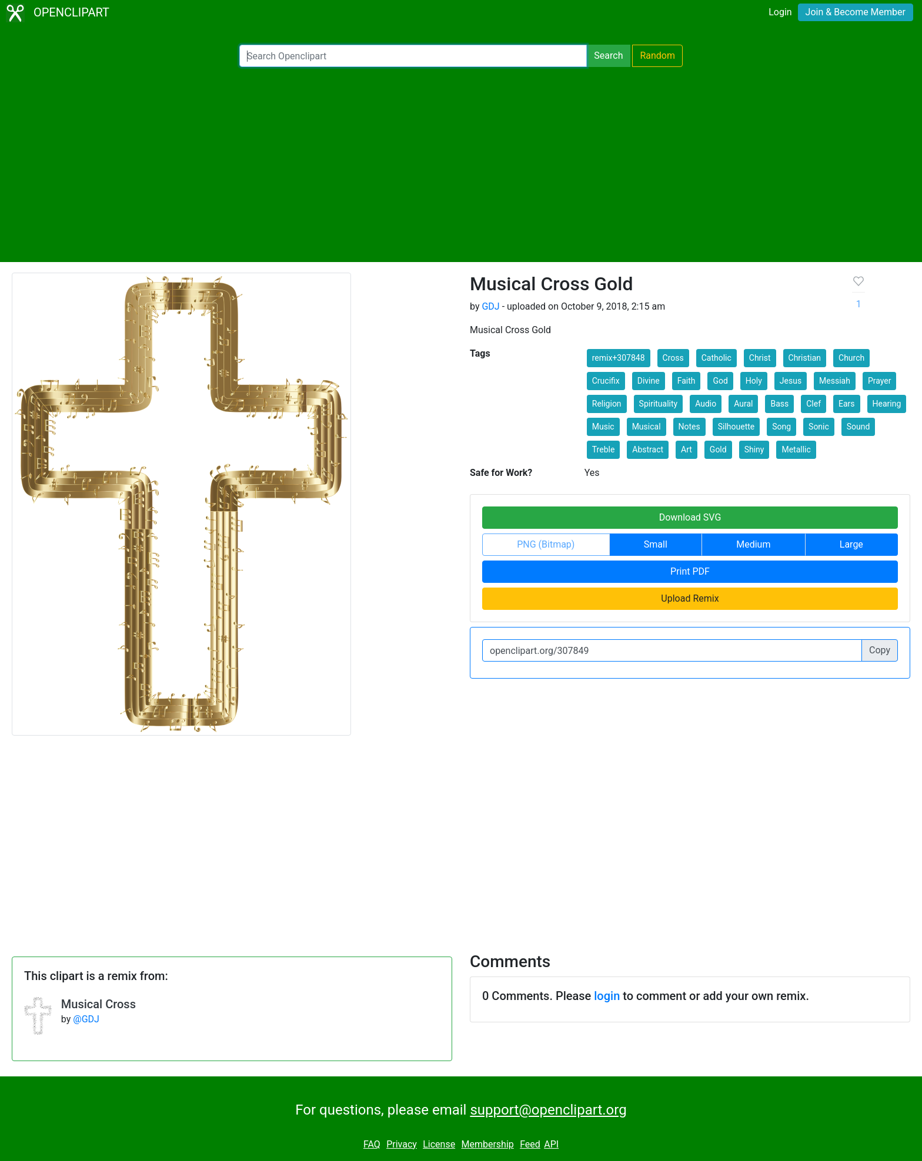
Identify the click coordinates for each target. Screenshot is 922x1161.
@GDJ (86, 1019)
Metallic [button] (795, 449)
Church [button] (851, 358)
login (607, 996)
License (439, 1144)
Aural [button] (743, 403)
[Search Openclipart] (413, 56)
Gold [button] (718, 449)
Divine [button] (648, 380)
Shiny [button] (754, 449)
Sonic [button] (819, 426)
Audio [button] (705, 403)
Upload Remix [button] (690, 598)
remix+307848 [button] (618, 358)
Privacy (401, 1144)
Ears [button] (847, 403)
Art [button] (686, 449)
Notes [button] (689, 426)
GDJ (490, 306)
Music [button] (603, 426)
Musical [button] (646, 426)
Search (608, 55)
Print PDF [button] (690, 571)
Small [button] (655, 544)
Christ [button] (760, 358)
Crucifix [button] (606, 380)
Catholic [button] (716, 358)
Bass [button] (779, 403)
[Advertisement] (461, 164)
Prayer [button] (879, 380)
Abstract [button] (647, 449)
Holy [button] (754, 380)
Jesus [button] (790, 380)
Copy (879, 650)
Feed (530, 1144)
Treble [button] (603, 449)
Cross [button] (673, 358)
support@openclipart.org (548, 1110)
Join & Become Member (856, 12)
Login (780, 12)
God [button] (720, 380)
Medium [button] (753, 544)
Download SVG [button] (690, 517)
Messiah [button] (834, 380)
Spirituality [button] (658, 403)
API (551, 1144)
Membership (487, 1144)
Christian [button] (805, 358)
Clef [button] (813, 403)
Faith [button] (686, 380)
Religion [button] (607, 403)
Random (657, 55)
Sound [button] (858, 426)
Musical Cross (98, 1004)
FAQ (371, 1144)
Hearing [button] (887, 403)
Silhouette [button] (736, 426)
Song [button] (781, 426)
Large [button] (851, 544)
